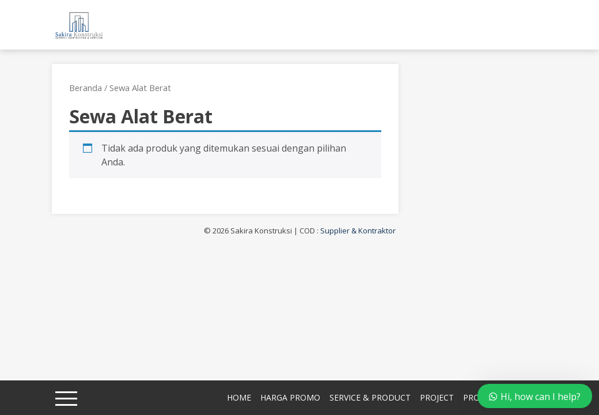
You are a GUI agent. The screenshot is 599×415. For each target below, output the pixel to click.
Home (239, 397)
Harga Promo (290, 397)
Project (437, 397)
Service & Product (370, 397)
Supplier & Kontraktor (358, 230)
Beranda (85, 87)
